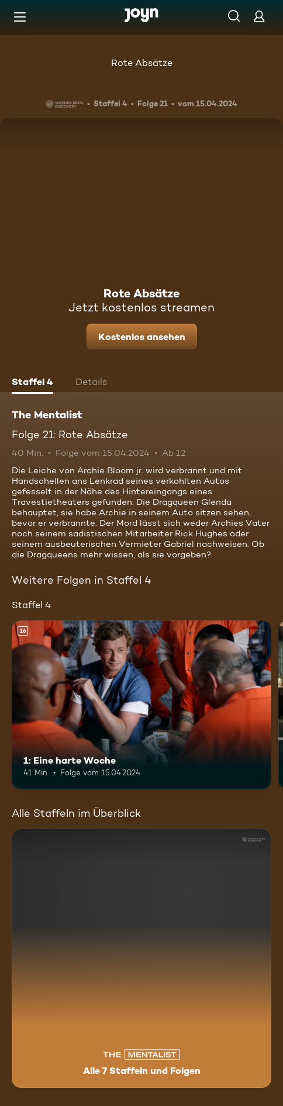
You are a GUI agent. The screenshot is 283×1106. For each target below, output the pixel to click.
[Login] (259, 16)
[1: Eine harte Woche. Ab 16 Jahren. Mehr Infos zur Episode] (141, 704)
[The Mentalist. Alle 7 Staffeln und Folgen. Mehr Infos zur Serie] (141, 958)
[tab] (32, 383)
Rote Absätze (141, 62)
